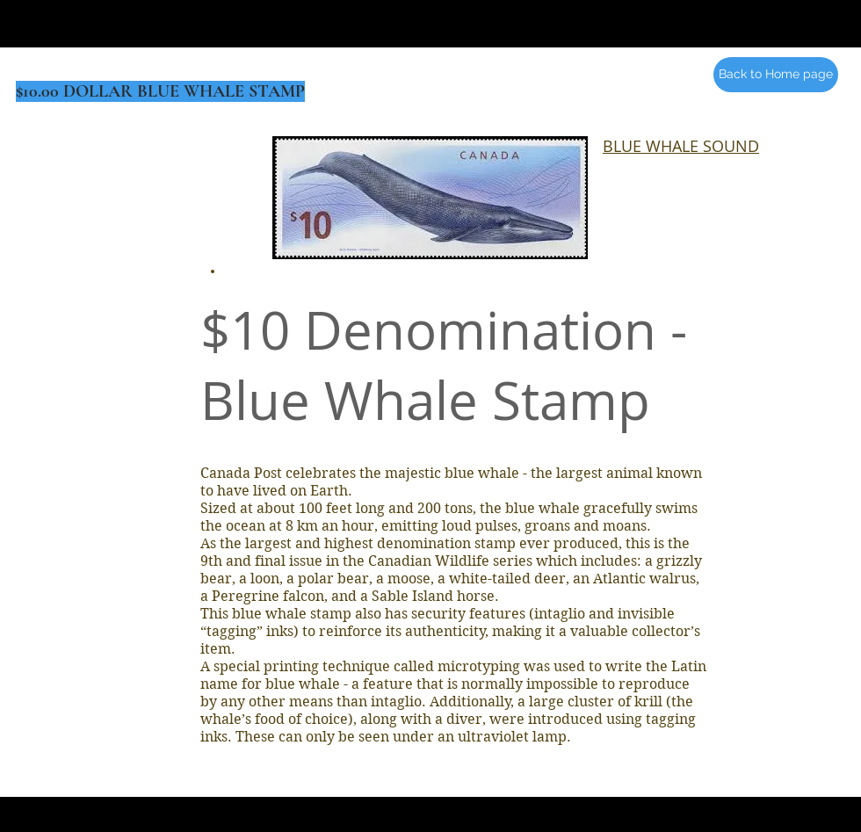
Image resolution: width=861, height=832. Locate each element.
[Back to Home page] (775, 74)
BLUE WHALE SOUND (681, 145)
